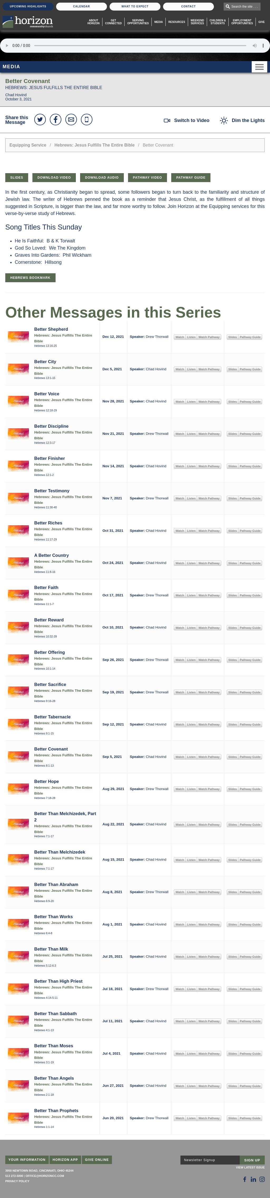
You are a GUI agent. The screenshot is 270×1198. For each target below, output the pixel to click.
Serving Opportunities (138, 22)
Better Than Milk (51, 949)
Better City (45, 361)
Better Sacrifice (50, 684)
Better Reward (49, 619)
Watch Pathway (208, 337)
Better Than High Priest (58, 981)
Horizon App (65, 1160)
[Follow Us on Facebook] (244, 1179)
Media (158, 22)
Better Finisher (49, 458)
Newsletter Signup (199, 1160)
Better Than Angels (54, 1078)
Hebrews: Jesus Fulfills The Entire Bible (95, 145)
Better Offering (49, 652)
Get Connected (113, 22)
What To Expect (135, 6)
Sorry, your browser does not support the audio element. (135, 45)
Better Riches (48, 522)
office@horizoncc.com (45, 1175)
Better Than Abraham (56, 884)
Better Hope (46, 781)
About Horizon (93, 22)
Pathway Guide (190, 177)
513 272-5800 (14, 1175)
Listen (191, 337)
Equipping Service (27, 145)
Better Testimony (52, 490)
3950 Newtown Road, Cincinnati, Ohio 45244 (39, 1170)
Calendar (81, 6)
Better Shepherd (51, 329)
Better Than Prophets (56, 1110)
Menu (259, 66)
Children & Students (218, 22)
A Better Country (51, 555)
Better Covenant (51, 749)
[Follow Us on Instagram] (262, 1179)
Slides (16, 177)
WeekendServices (197, 22)
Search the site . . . (245, 6)
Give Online (97, 1160)
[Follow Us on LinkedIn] (253, 1179)
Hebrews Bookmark (30, 278)
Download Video (54, 177)
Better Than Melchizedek (59, 852)
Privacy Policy (17, 1181)
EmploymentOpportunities (242, 22)
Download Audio (102, 177)
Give (261, 22)
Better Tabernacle (52, 716)
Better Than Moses (53, 1045)
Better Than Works (53, 916)
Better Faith (46, 587)
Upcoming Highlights (28, 6)
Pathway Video (147, 177)
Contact (188, 6)
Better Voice (46, 393)
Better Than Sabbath (55, 1013)
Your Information (27, 1160)
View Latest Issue (250, 1167)
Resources (176, 22)
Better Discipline (51, 426)
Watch (179, 337)
